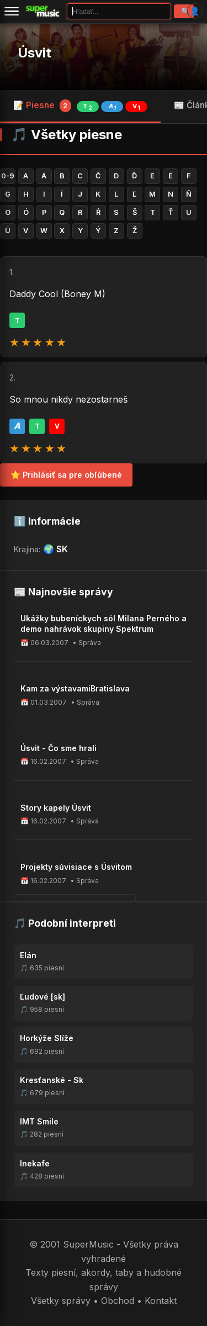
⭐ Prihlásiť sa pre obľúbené (66, 474)
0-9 (7, 176)
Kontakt (161, 1300)
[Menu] (11, 11)
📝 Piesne (80, 106)
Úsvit (34, 53)
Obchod (117, 1300)
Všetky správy (61, 1300)
